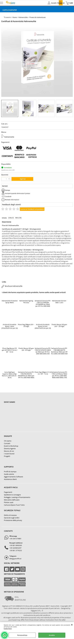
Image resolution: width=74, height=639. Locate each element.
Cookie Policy (8, 628)
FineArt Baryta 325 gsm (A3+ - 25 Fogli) (59, 325)
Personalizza (22, 635)
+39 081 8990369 (15, 545)
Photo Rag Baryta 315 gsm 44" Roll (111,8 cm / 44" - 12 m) (9, 350)
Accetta (52, 635)
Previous (3, 61)
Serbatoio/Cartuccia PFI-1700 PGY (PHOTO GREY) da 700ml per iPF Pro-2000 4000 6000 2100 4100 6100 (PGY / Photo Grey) (43, 351)
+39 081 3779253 (15, 550)
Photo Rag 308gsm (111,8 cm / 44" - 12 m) (43, 373)
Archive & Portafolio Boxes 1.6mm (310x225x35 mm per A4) (10, 326)
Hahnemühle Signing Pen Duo (26, 301)
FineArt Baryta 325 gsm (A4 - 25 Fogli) (26, 349)
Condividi (8, 196)
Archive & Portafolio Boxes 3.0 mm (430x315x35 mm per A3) (43, 326)
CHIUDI (72, 624)
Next (71, 61)
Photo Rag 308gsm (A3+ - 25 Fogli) (26, 325)
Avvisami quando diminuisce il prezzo (17, 193)
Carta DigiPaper (10, 10)
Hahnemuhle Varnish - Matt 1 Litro (59, 301)
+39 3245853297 (15, 548)
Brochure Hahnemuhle (13, 286)
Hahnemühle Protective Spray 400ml (9, 301)
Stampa (7, 190)
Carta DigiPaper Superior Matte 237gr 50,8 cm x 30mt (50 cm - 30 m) (9, 374)
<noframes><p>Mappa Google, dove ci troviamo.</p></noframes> (23, 419)
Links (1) (11, 218)
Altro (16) (18, 218)
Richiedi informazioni (12, 200)
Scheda (4, 218)
